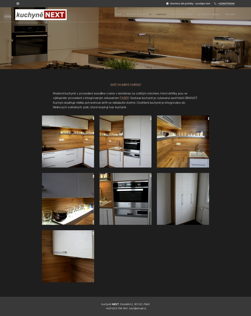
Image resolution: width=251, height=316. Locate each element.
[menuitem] (205, 14)
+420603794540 (226, 3)
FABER (124, 98)
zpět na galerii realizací (125, 84)
